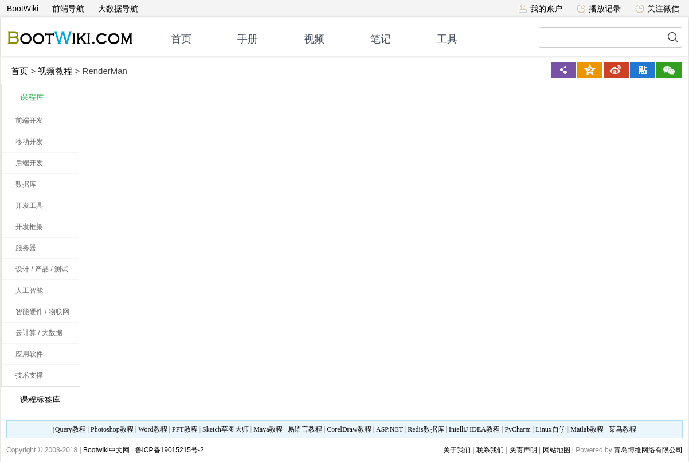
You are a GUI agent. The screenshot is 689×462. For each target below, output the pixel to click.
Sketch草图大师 (225, 429)
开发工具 (29, 205)
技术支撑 (29, 375)
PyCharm (517, 429)
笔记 (380, 39)
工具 (447, 39)
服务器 (25, 248)
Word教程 (152, 429)
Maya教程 (268, 429)
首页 (181, 39)
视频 (314, 39)
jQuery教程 (69, 429)
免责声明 (523, 450)
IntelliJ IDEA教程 (474, 429)
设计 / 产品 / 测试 (41, 269)
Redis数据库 (426, 429)
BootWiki (22, 8)
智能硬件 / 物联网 (42, 312)
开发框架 (29, 227)
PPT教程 (185, 429)
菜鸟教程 (622, 429)
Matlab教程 (587, 429)
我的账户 (540, 8)
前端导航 (68, 8)
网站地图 (556, 450)
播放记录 (599, 8)
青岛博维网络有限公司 (648, 450)
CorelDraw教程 (349, 429)
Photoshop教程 (112, 429)
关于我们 (457, 450)
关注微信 (657, 8)
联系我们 (490, 450)
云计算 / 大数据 (38, 333)
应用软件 (29, 354)
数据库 (25, 184)
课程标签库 (33, 399)
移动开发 (29, 142)
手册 (247, 39)
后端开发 (29, 163)
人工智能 (29, 290)
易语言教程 (305, 429)
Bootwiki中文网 (106, 450)
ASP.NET (389, 429)
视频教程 (55, 71)
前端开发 (29, 121)
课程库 (32, 97)
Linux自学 (550, 429)
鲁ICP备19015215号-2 (169, 450)
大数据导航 (118, 8)
